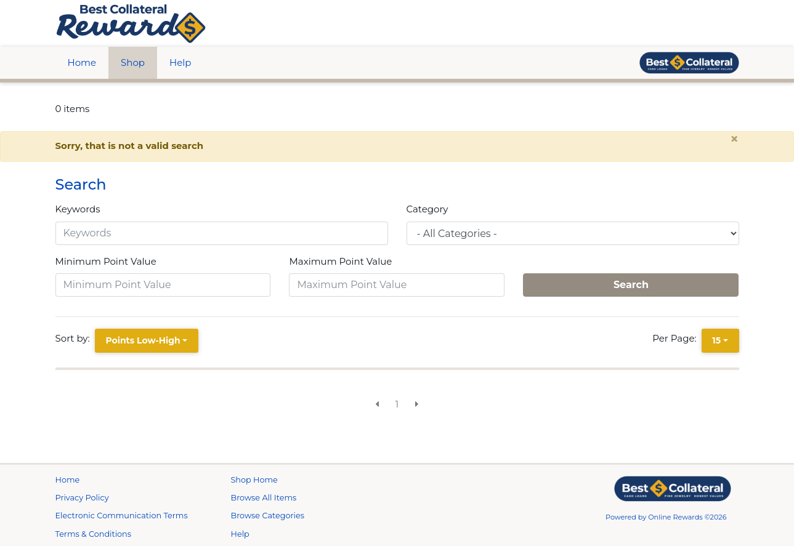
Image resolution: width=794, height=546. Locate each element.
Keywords (77, 209)
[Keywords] (221, 233)
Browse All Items (264, 497)
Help (180, 62)
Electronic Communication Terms (121, 515)
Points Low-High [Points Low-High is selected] (142, 340)
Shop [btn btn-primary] (133, 62)
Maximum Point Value (340, 261)
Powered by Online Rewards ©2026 (666, 517)
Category (427, 209)
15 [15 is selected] (716, 340)
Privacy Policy (82, 497)
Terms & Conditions (93, 534)
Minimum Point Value (105, 261)
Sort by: (75, 338)
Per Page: (676, 338)
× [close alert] (734, 139)
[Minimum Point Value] (163, 285)
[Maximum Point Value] (396, 285)
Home (82, 62)
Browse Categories (267, 515)
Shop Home (254, 479)
